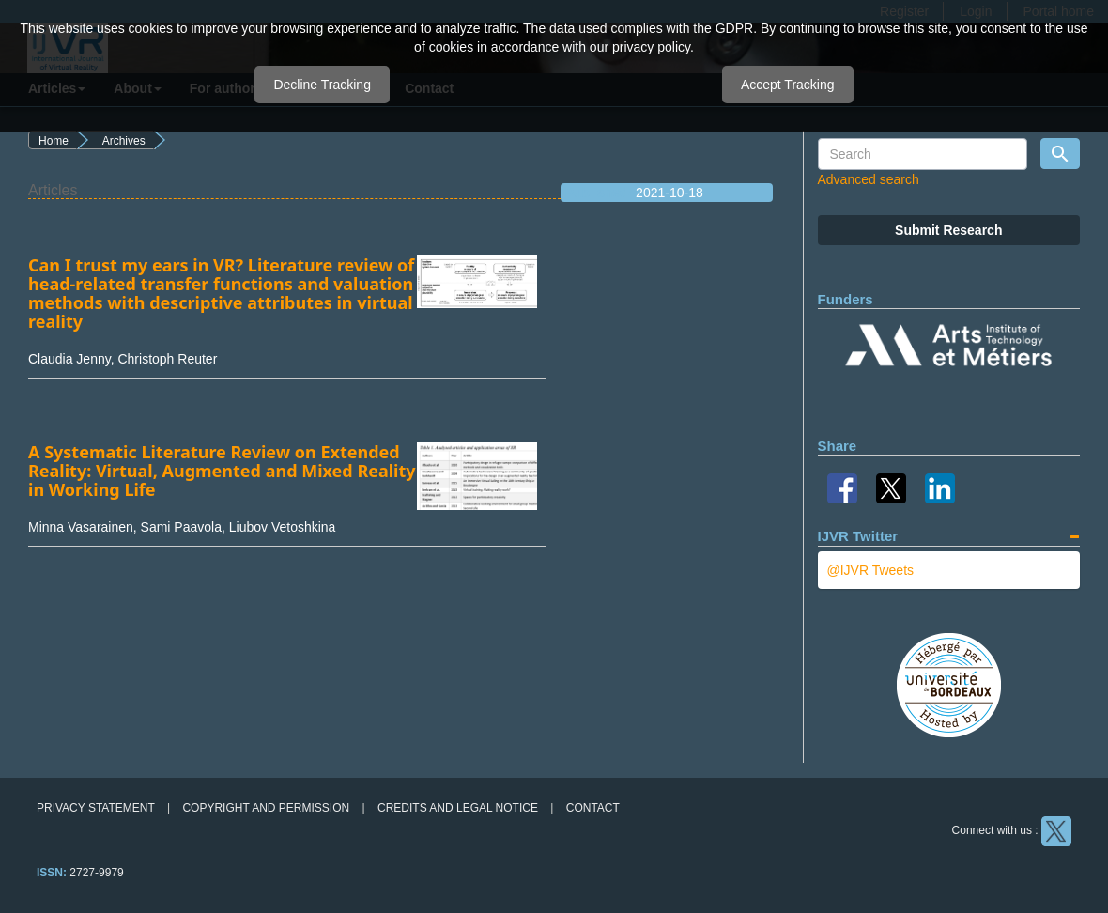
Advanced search (868, 179)
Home (53, 140)
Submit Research (948, 230)
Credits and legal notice (457, 807)
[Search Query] (923, 154)
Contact (593, 807)
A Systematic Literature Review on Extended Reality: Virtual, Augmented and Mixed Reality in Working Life (222, 471)
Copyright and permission (265, 807)
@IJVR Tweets (871, 570)
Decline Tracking (322, 84)
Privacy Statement (96, 807)
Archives (124, 140)
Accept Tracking (788, 84)
